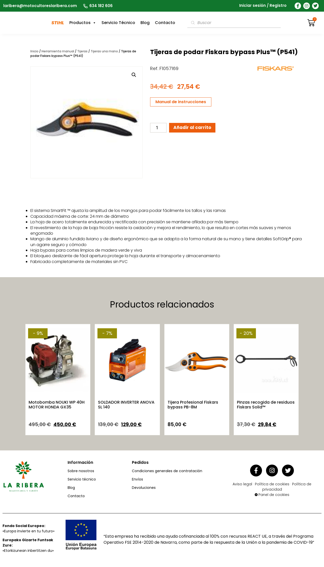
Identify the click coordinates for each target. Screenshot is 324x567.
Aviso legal (242, 482)
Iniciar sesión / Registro (263, 5)
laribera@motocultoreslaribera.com (40, 5)
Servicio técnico (82, 479)
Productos (82, 23)
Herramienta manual (58, 51)
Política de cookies (272, 482)
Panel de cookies (273, 492)
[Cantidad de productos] (158, 128)
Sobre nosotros (81, 470)
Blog (145, 23)
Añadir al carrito (194, 128)
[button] (133, 74)
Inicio (34, 51)
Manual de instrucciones (180, 102)
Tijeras (82, 51)
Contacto (165, 23)
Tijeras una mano (104, 51)
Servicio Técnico (118, 23)
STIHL (57, 22)
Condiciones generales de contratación (167, 470)
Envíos (137, 479)
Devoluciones (144, 487)
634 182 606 (101, 5)
